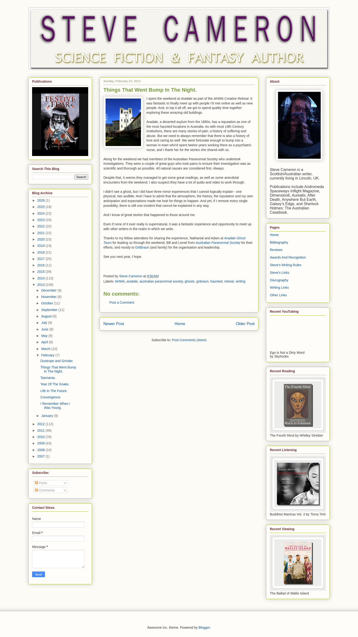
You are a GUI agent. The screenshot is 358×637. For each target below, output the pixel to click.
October (47, 303)
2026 (41, 200)
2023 (41, 220)
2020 (41, 239)
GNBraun (142, 247)
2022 (41, 226)
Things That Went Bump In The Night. (58, 369)
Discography (279, 280)
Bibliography (279, 242)
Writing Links (279, 287)
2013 (41, 285)
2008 (41, 450)
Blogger (204, 627)
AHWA (120, 281)
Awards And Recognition (288, 257)
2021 (41, 233)
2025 (41, 207)
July (44, 323)
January (47, 416)
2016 (41, 265)
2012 (41, 424)
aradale (132, 281)
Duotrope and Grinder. (56, 361)
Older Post (245, 323)
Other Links (278, 295)
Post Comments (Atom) (189, 340)
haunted (216, 281)
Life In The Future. (54, 391)
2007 (41, 456)
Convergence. (50, 397)
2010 (41, 437)
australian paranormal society (161, 281)
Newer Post (113, 323)
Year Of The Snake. (54, 384)
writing (240, 281)
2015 (41, 272)
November (49, 297)
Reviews (276, 250)
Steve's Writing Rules (285, 265)
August (46, 316)
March (46, 349)
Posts (41, 483)
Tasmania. (48, 378)
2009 (41, 443)
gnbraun (202, 281)
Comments (45, 490)
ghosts (189, 281)
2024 (41, 213)
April (45, 342)
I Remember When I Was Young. (55, 406)
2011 (41, 430)
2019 (41, 246)
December (49, 290)
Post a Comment (121, 302)
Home (179, 323)
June (45, 329)
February (48, 355)
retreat (229, 281)
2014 (41, 278)
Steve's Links (279, 272)
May (44, 336)
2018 (41, 252)
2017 (41, 259)
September (49, 310)
